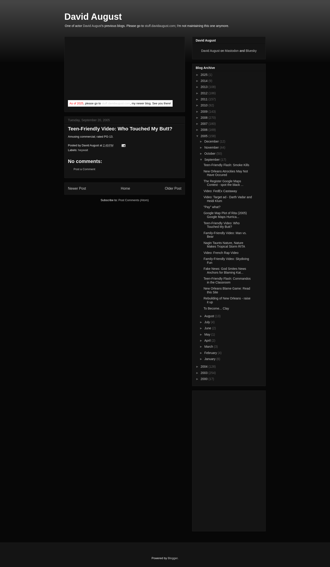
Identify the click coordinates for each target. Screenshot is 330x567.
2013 (204, 87)
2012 (204, 93)
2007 (204, 123)
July (207, 322)
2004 (204, 366)
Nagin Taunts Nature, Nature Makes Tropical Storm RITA (224, 244)
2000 (204, 379)
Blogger (173, 558)
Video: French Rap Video (221, 253)
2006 (204, 130)
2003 (204, 373)
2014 (204, 81)
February (211, 353)
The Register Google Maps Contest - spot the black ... (223, 183)
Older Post (173, 188)
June (208, 328)
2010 (204, 105)
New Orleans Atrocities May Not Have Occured (226, 173)
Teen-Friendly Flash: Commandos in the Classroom (227, 280)
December (211, 141)
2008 (204, 117)
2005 (204, 136)
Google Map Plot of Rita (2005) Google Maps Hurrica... (225, 215)
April (207, 340)
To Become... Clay (216, 308)
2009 (204, 111)
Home (125, 188)
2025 (204, 75)
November (211, 147)
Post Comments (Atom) (133, 200)
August (209, 316)
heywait (83, 150)
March (209, 346)
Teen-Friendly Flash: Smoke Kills (226, 165)
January (210, 359)
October (210, 153)
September (212, 159)
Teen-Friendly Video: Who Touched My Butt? (120, 129)
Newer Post (77, 188)
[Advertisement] (101, 69)
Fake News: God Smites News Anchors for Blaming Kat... (225, 270)
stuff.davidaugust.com (160, 26)
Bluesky (251, 51)
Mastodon (232, 51)
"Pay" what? (212, 207)
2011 (204, 99)
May (207, 334)
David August (93, 17)
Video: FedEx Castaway (220, 191)
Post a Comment (84, 169)
